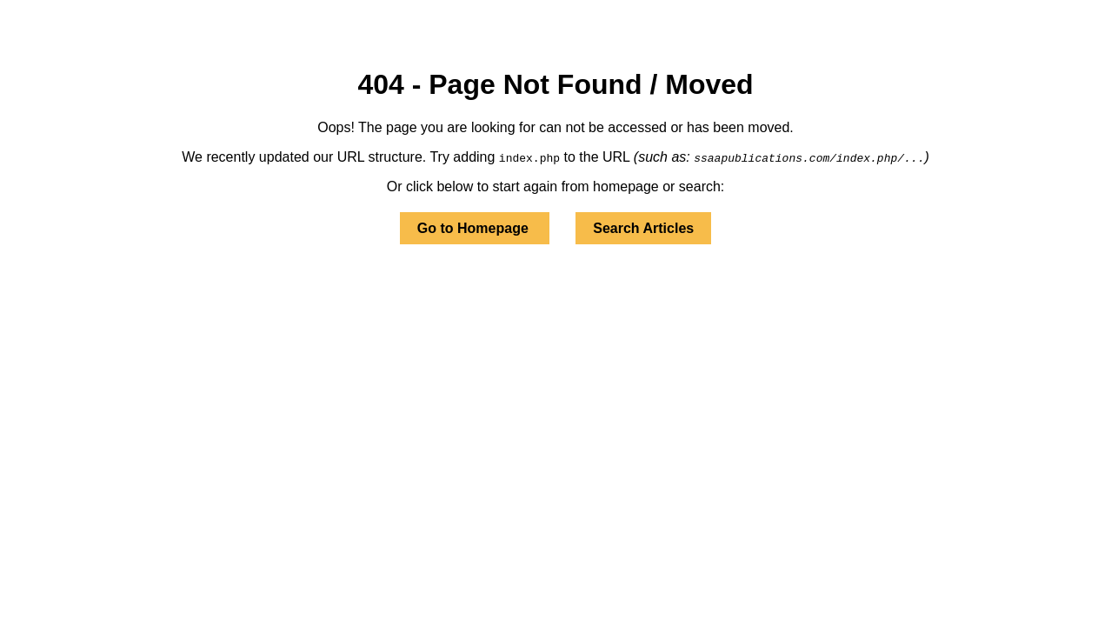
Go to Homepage (474, 228)
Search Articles (643, 228)
